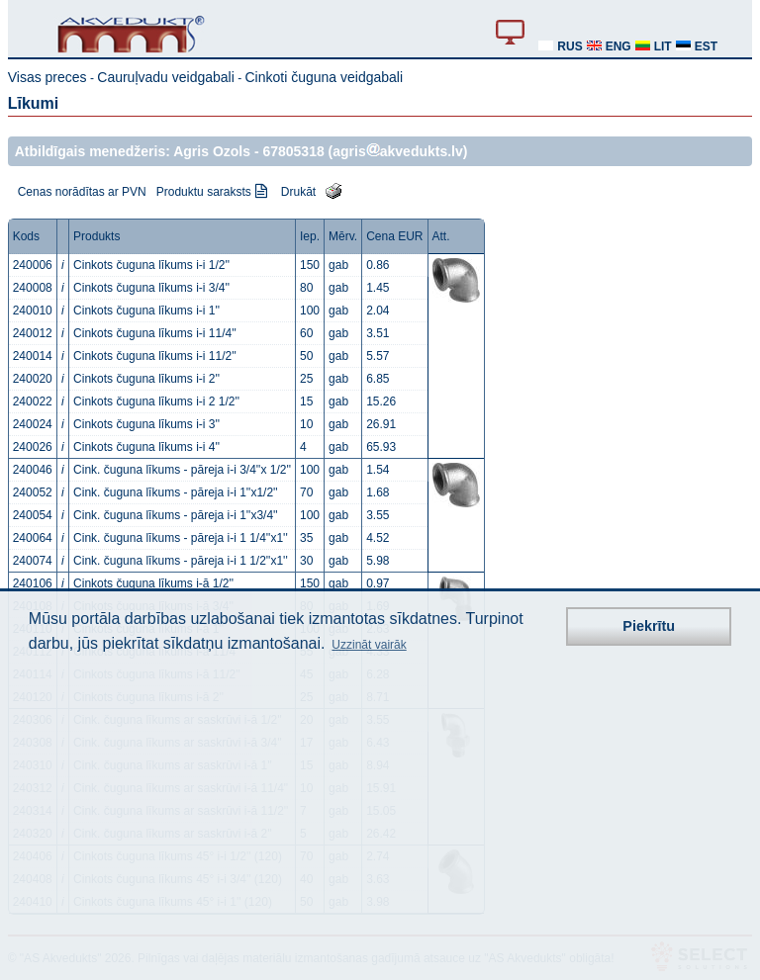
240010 (32, 310)
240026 (32, 447)
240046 (32, 470)
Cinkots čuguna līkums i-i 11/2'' (155, 356)
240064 (32, 538)
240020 (32, 379)
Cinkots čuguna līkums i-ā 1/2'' (153, 583)
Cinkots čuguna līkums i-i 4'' (146, 447)
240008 (32, 288)
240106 (32, 583)
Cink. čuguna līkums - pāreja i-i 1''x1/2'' (175, 492)
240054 (32, 515)
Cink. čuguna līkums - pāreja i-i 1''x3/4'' (175, 515)
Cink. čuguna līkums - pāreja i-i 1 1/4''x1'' (180, 538)
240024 (32, 424)
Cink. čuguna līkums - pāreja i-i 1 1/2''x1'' (180, 561)
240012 (32, 333)
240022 (32, 401)
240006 (32, 265)
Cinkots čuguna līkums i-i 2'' (146, 379)
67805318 (293, 151)
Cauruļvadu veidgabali (166, 77)
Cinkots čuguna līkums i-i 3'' (146, 424)
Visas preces (47, 77)
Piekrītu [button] (648, 626)
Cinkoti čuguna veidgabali (323, 77)
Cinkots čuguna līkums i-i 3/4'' (151, 288)
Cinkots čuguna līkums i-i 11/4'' (155, 333)
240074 (32, 561)
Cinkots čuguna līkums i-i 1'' (146, 310)
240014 (32, 356)
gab (338, 265)
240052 (32, 492)
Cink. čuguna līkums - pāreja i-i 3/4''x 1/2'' (182, 470)
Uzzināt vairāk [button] (369, 645)
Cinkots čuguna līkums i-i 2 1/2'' (156, 401)
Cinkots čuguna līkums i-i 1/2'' (151, 265)
